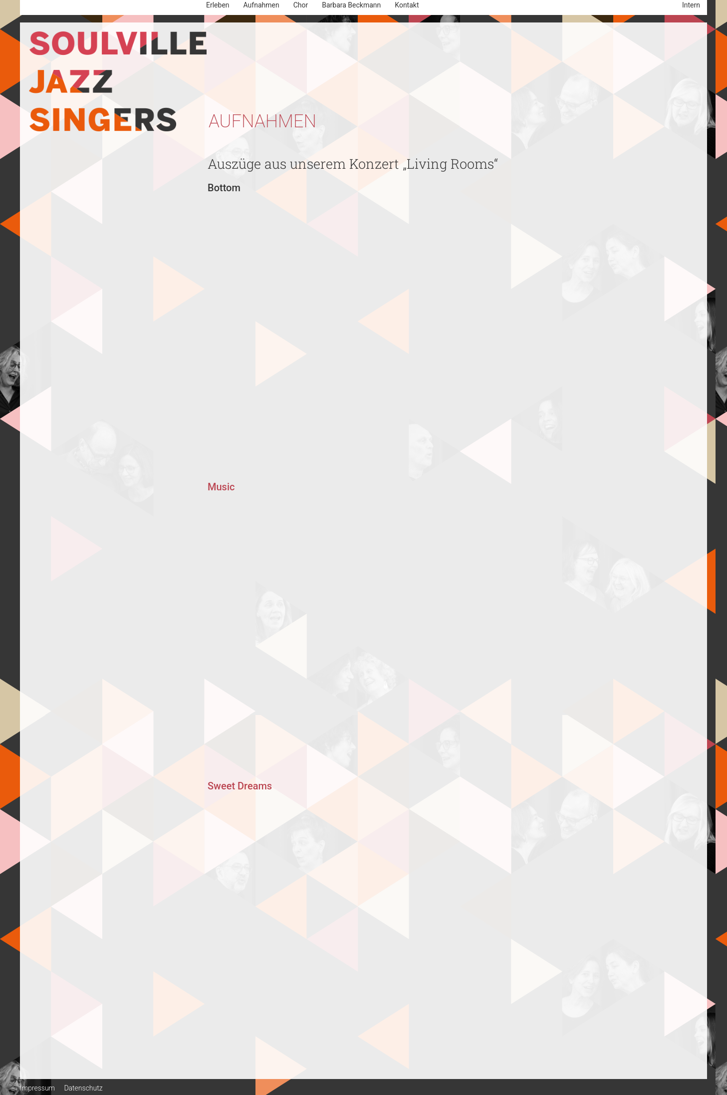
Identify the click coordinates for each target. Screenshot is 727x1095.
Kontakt (407, 5)
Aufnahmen (261, 5)
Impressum (37, 1088)
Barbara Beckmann (351, 5)
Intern (691, 5)
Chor (300, 5)
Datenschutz (83, 1088)
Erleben (218, 5)
